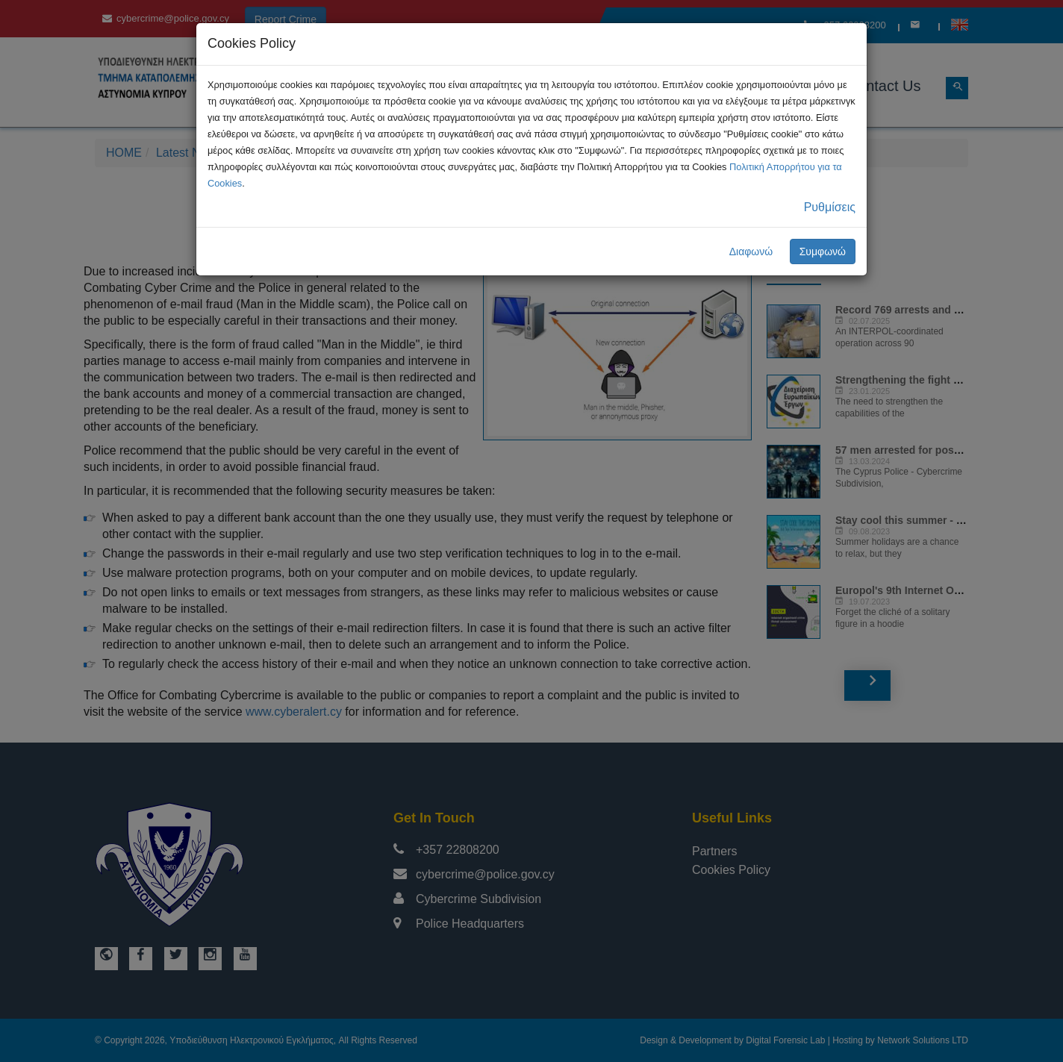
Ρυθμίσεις (829, 207)
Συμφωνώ (822, 251)
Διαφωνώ (751, 251)
